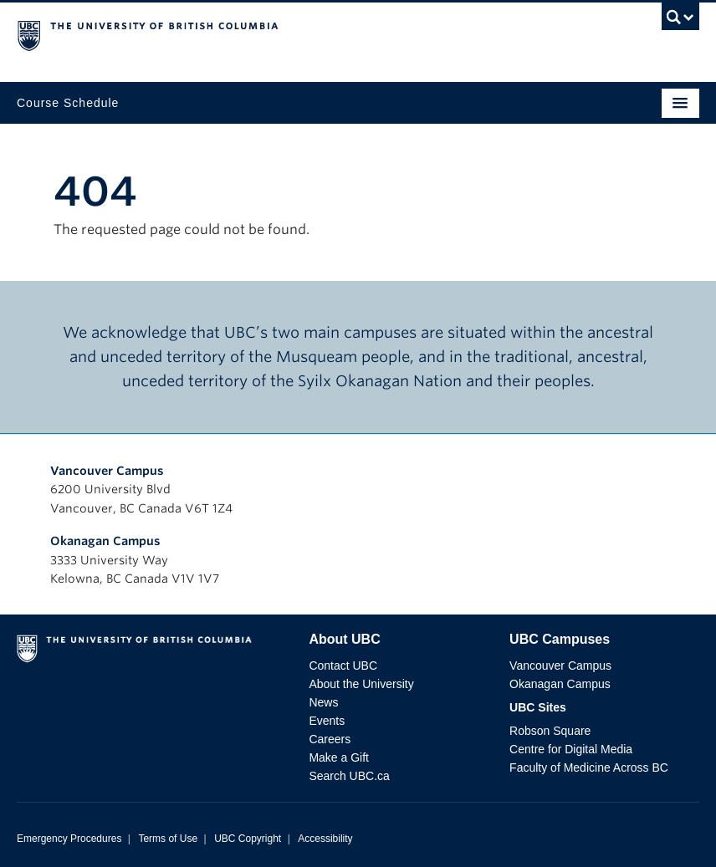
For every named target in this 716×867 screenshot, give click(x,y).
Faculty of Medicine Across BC (588, 767)
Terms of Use (167, 838)
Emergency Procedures (69, 838)
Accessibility (325, 838)
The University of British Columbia (255, 34)
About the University (361, 684)
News (323, 702)
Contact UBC (343, 665)
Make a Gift (339, 757)
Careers (329, 739)
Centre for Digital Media (570, 749)
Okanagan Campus (105, 541)
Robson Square (550, 730)
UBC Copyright (247, 838)
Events (327, 720)
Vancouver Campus (107, 470)
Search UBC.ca (349, 776)
